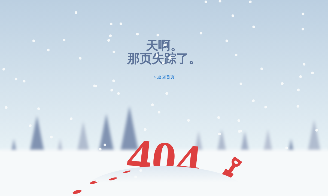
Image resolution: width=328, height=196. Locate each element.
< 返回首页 (163, 77)
